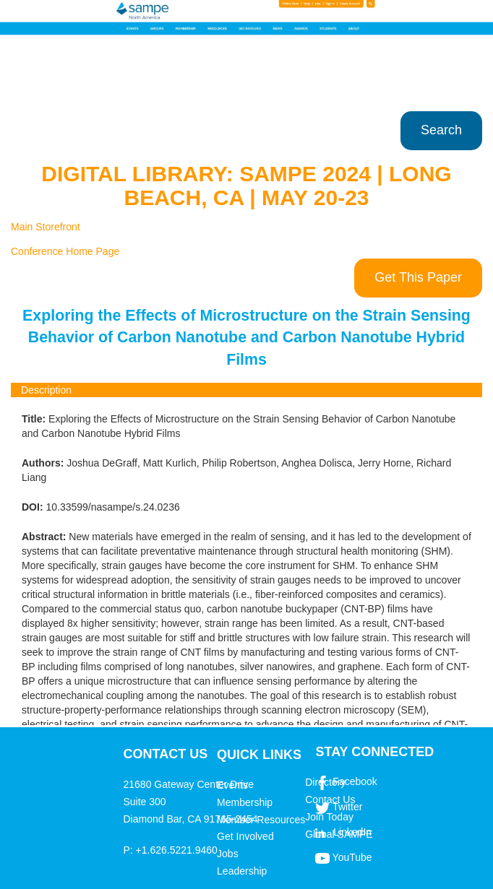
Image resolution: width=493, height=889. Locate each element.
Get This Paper (418, 277)
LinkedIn (352, 832)
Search (441, 130)
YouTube (352, 857)
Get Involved (245, 836)
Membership (245, 802)
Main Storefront (45, 227)
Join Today (329, 817)
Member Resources (261, 819)
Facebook (355, 781)
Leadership (242, 871)
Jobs (228, 853)
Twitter (347, 806)
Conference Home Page (65, 251)
